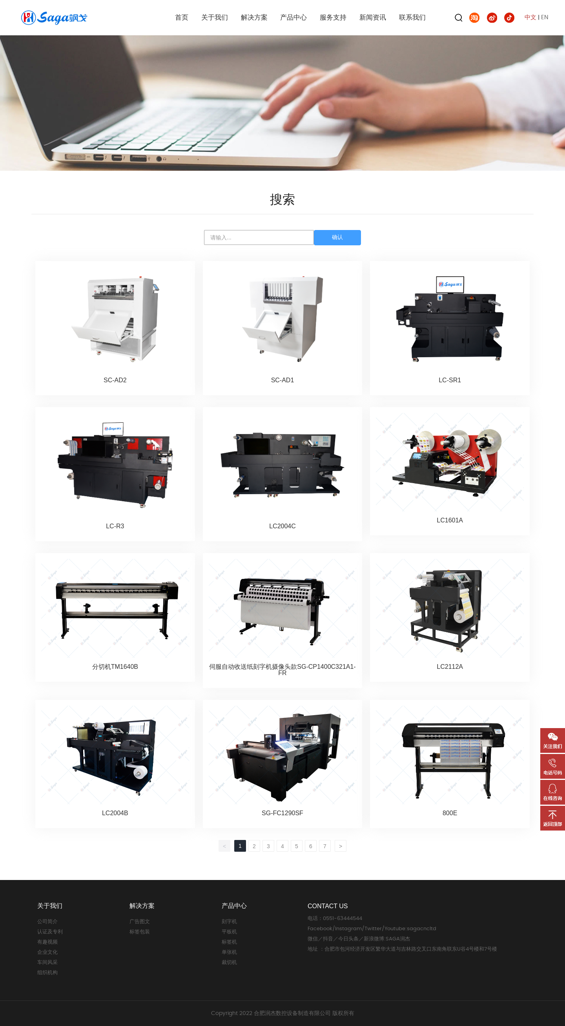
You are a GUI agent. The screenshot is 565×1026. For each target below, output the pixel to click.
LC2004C (282, 526)
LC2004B (115, 813)
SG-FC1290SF (282, 813)
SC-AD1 (282, 380)
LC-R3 (115, 526)
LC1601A (450, 520)
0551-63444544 (342, 918)
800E (450, 813)
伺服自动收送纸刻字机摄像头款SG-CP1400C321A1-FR (282, 669)
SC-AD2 (115, 380)
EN (544, 17)
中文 (530, 17)
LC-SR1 (450, 380)
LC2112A (450, 666)
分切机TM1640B (115, 666)
